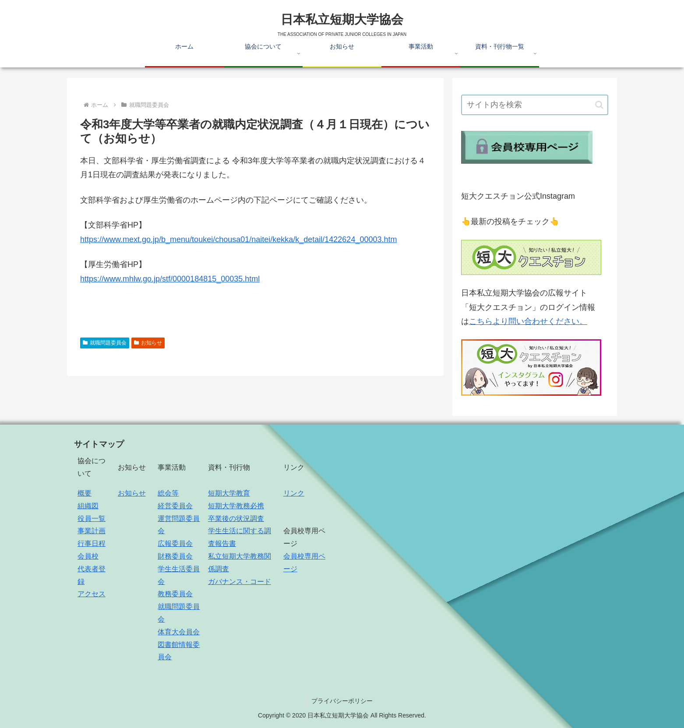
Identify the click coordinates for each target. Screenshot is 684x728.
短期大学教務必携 (236, 506)
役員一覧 (92, 518)
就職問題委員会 (105, 343)
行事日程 (92, 543)
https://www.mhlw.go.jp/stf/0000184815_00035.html (170, 278)
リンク (293, 493)
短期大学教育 (229, 493)
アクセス (92, 594)
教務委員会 (175, 594)
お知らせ (148, 343)
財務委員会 (175, 556)
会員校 (88, 556)
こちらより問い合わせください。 (528, 321)
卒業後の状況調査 (236, 518)
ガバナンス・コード (239, 581)
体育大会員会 (179, 632)
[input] (534, 105)
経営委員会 (175, 506)
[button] (599, 105)
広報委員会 (175, 543)
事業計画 (92, 531)
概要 (85, 493)
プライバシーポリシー (342, 700)
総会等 (168, 493)
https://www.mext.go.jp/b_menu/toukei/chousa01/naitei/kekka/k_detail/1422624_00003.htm (238, 239)
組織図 (88, 506)
